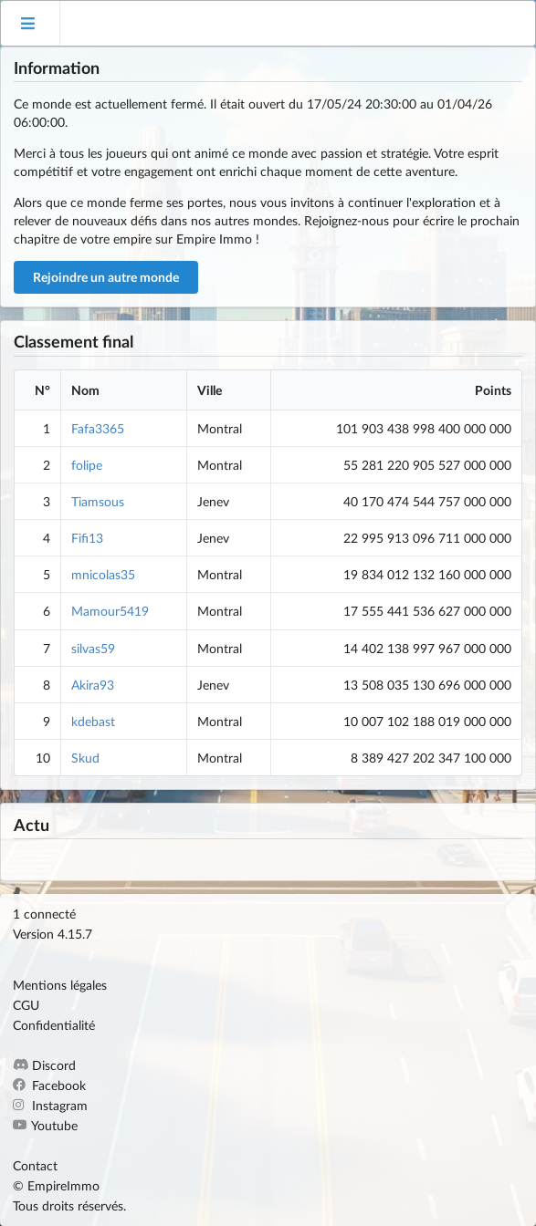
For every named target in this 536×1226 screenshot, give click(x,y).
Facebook (49, 1085)
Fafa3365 (97, 428)
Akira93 (92, 684)
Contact (35, 1165)
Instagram (50, 1105)
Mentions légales (60, 985)
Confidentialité (54, 1025)
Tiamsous (97, 501)
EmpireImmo (63, 1185)
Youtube (45, 1125)
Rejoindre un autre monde (106, 277)
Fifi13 (87, 537)
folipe (86, 465)
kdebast (93, 721)
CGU (26, 1005)
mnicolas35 (103, 574)
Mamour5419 (110, 610)
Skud (85, 757)
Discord (44, 1065)
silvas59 (93, 648)
